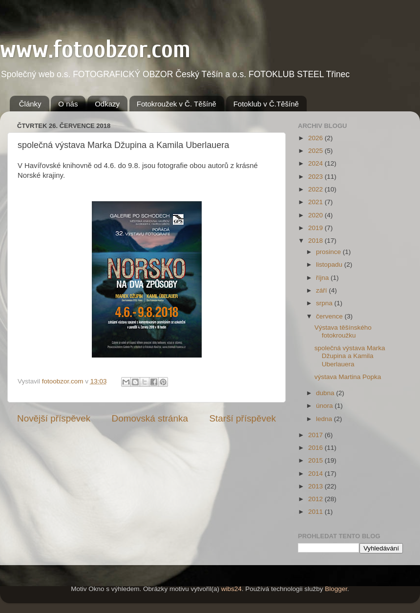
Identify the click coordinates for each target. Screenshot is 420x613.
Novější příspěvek (53, 418)
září (322, 290)
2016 (316, 447)
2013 (316, 486)
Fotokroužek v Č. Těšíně (176, 104)
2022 (316, 189)
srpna (325, 303)
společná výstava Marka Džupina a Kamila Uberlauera (350, 355)
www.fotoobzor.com (95, 49)
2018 (316, 240)
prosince (329, 251)
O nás (68, 104)
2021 (316, 202)
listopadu (330, 264)
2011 (316, 511)
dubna (326, 393)
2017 (316, 435)
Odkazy (107, 104)
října (323, 277)
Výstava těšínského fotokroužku (343, 331)
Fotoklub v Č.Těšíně (266, 104)
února (325, 405)
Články (30, 104)
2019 (316, 228)
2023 (316, 176)
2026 (316, 138)
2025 (316, 150)
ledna (325, 419)
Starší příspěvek (243, 418)
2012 (316, 499)
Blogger (336, 588)
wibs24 (231, 588)
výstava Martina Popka (348, 376)
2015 (316, 460)
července (330, 316)
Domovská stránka (150, 418)
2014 (316, 473)
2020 (316, 215)
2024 (316, 163)
